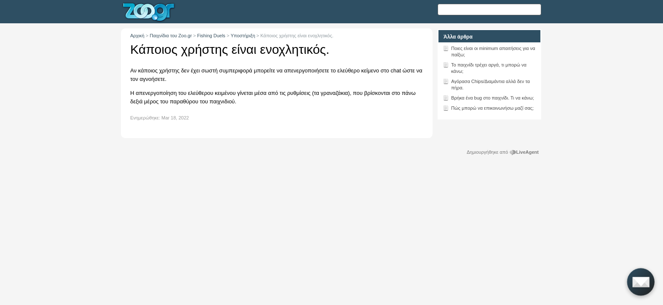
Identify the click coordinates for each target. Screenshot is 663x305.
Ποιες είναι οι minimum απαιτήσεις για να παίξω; (489, 50)
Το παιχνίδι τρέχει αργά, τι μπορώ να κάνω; (484, 67)
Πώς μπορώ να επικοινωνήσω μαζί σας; (488, 107)
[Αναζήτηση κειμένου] (489, 9)
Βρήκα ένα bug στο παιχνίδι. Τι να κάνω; (488, 97)
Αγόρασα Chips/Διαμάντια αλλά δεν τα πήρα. (486, 84)
